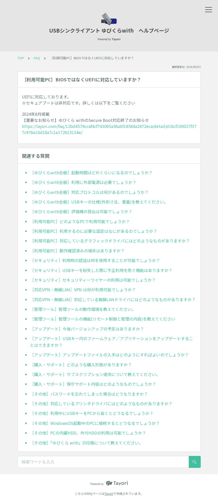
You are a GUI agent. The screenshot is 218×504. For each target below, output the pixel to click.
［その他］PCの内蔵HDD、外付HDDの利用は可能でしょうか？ (88, 433)
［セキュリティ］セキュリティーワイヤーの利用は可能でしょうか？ (93, 280)
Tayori (109, 493)
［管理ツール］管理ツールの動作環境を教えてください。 (83, 309)
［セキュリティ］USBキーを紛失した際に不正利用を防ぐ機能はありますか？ (101, 270)
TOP (21, 57)
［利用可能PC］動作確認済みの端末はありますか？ (77, 251)
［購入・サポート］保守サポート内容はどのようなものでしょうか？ (93, 384)
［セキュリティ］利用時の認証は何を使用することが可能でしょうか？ (95, 260)
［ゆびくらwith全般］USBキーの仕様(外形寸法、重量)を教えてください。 (99, 202)
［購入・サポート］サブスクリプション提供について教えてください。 (95, 374)
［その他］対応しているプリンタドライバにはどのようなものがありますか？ (101, 403)
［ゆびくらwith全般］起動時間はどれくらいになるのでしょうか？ (91, 172)
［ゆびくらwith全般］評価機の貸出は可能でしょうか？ (81, 211)
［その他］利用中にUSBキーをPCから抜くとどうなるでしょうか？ (91, 413)
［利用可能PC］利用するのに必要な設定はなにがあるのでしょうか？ (93, 231)
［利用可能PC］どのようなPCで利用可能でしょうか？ (80, 221)
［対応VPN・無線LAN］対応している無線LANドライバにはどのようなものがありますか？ (113, 299)
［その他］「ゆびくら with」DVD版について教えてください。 (86, 443)
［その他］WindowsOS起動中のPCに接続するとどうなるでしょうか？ (95, 423)
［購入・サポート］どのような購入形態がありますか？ (81, 365)
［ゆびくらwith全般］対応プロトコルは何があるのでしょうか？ (89, 192)
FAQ (37, 57)
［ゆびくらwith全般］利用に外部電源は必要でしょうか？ (83, 182)
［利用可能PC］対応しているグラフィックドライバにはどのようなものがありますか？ (110, 241)
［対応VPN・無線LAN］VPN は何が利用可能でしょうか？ (83, 289)
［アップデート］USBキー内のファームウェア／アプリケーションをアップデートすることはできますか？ (111, 341)
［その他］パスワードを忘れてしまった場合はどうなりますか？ (89, 394)
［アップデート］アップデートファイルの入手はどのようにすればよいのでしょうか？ (109, 355)
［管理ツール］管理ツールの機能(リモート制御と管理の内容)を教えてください (102, 319)
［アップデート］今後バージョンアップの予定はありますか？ (87, 329)
